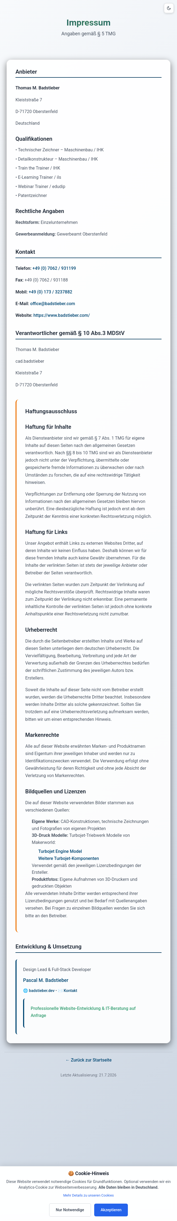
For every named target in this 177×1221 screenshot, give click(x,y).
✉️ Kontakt (67, 990)
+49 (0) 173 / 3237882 (50, 292)
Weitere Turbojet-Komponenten (68, 858)
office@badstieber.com (52, 303)
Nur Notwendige (70, 1210)
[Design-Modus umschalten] (169, 8)
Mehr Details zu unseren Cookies (88, 1195)
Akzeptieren (111, 1210)
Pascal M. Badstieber (45, 980)
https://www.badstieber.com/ (61, 315)
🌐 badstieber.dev (39, 990)
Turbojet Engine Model (60, 851)
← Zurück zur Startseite (88, 1060)
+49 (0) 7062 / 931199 (54, 268)
